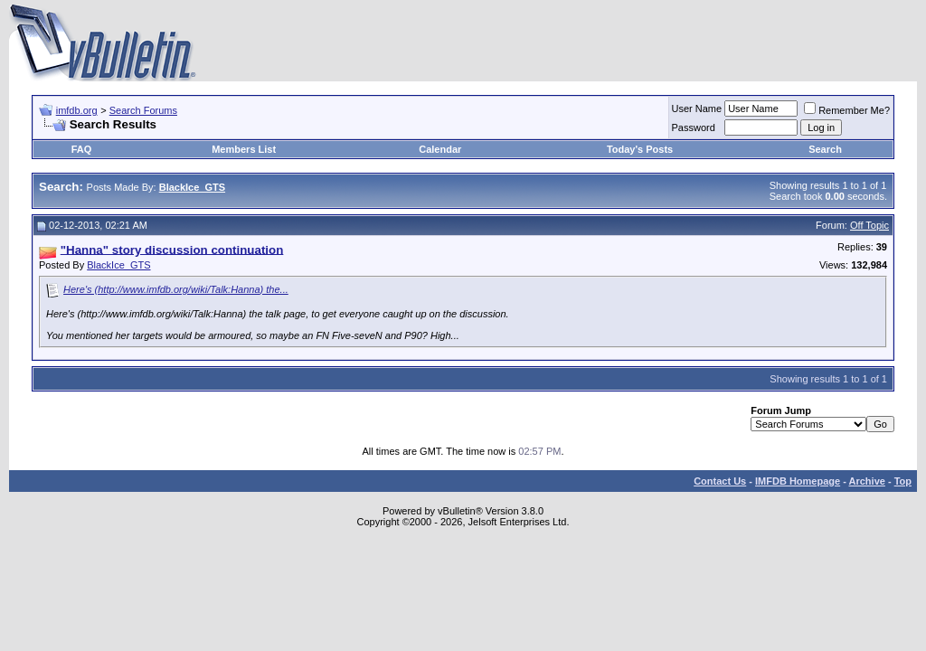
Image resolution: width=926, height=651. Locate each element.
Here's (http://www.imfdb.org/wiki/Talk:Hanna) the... (175, 289)
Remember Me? (847, 110)
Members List (244, 149)
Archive (867, 481)
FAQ (81, 149)
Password (693, 127)
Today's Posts (640, 149)
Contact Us (720, 481)
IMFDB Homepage (797, 481)
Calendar (440, 149)
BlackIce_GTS (118, 264)
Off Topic (869, 225)
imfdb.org (77, 110)
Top (903, 481)
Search (825, 149)
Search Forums (143, 110)
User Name (697, 108)
